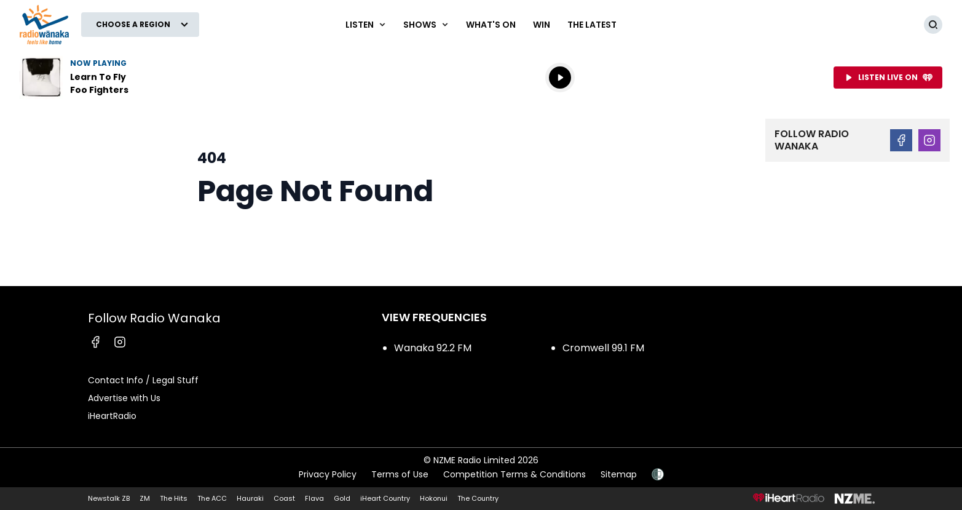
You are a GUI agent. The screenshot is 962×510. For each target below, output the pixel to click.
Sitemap (619, 474)
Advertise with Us (124, 398)
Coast (284, 498)
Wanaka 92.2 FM (432, 348)
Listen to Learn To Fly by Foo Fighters (98, 77)
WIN (541, 24)
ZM (145, 498)
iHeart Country (385, 498)
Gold (342, 498)
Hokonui (433, 498)
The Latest (592, 24)
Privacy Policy (328, 474)
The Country (478, 498)
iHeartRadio (112, 416)
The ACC (212, 498)
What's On (491, 24)
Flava (314, 498)
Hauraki (250, 498)
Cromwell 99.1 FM (603, 348)
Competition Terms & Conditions (514, 474)
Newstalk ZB (109, 498)
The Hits (173, 498)
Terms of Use (399, 474)
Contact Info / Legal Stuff (143, 380)
